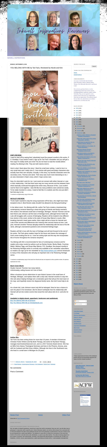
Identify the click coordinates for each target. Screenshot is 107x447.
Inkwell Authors (78, 74)
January (79, 256)
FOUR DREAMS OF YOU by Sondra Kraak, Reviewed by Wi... (86, 176)
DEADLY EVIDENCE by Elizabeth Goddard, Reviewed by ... (85, 185)
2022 (77, 117)
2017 (77, 261)
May (78, 247)
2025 (77, 110)
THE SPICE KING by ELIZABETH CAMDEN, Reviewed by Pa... (85, 154)
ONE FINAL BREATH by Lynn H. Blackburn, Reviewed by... (85, 189)
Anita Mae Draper (78, 311)
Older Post (66, 415)
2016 (77, 263)
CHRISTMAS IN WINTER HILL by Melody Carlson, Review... (85, 143)
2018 (77, 259)
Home (40, 415)
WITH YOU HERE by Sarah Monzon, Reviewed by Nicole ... (86, 168)
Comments (78, 304)
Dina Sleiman (77, 319)
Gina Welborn (77, 321)
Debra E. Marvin (78, 317)
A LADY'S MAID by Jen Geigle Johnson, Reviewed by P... (85, 236)
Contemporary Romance (28, 364)
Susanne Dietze (78, 329)
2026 (77, 108)
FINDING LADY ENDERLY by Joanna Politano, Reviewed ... (86, 172)
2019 (77, 124)
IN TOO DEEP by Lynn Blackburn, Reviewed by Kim (85, 179)
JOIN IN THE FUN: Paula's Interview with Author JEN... (86, 161)
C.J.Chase (76, 313)
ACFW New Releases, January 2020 (85, 372)
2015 (77, 265)
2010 (77, 277)
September (80, 133)
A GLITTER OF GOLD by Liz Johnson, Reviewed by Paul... (87, 211)
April (78, 249)
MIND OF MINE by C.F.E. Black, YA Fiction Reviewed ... (86, 146)
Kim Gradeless (39, 364)
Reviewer (52, 364)
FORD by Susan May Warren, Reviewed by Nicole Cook (84, 229)
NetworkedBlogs (83, 395)
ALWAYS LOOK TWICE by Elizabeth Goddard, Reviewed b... (86, 135)
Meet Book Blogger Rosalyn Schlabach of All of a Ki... (84, 150)
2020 (77, 122)
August (79, 240)
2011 (77, 274)
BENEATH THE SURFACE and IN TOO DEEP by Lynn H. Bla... (85, 203)
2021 (77, 119)
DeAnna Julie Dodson (79, 315)
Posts (77, 301)
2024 (77, 112)
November (80, 128)
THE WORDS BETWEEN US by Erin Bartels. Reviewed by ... (86, 157)
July (78, 242)
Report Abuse (78, 284)
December (80, 126)
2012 (77, 272)
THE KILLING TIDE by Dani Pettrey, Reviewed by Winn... (86, 222)
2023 (77, 115)
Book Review (17, 364)
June (78, 244)
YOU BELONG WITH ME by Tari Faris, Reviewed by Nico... (85, 207)
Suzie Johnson (78, 331)
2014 (77, 268)
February (79, 253)
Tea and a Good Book (82, 371)
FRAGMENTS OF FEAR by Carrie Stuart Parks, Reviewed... (86, 214)
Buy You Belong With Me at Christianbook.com (26, 303)
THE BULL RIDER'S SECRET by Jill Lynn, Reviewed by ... (86, 218)
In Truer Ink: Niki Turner (82, 375)
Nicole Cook (47, 364)
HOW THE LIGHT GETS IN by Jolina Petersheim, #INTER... (86, 139)
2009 (77, 279)
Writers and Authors (85, 401)
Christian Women (84, 402)
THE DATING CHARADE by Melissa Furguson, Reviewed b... (86, 192)
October (79, 130)
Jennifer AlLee (77, 323)
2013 (77, 270)
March (79, 251)
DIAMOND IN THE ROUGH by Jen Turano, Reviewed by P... (86, 165)
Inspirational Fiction (85, 400)
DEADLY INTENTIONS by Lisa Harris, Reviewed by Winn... (86, 233)
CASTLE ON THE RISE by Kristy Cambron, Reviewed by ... (85, 225)
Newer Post (14, 415)
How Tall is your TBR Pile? (83, 182)
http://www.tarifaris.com (49, 251)
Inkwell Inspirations (85, 397)
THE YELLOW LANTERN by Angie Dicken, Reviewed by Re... (86, 200)
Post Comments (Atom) (23, 418)
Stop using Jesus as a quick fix (83, 376)
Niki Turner (76, 327)
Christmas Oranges (80, 368)
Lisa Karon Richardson (80, 325)
